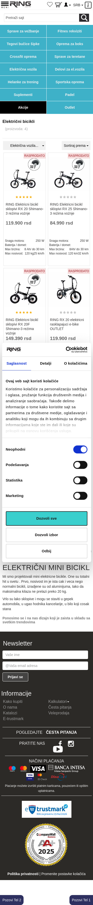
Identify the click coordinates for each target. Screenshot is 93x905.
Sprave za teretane (69, 57)
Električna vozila (23, 69)
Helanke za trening (23, 82)
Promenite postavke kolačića (63, 874)
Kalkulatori (58, 701)
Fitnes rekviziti (70, 31)
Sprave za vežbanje (23, 31)
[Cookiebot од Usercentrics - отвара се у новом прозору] (66, 349)
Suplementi (23, 95)
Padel (69, 95)
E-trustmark (13, 719)
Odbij (46, 551)
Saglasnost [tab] (16, 363)
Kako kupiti (12, 701)
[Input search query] (41, 18)
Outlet (70, 107)
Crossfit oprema (23, 57)
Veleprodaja (58, 713)
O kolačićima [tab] (75, 363)
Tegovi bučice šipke (23, 44)
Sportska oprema (70, 82)
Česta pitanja (59, 707)
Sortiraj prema (76, 146)
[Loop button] (84, 18)
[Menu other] (89, 5)
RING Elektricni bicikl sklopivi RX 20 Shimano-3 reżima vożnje (25, 208)
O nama (10, 707)
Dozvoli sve (46, 518)
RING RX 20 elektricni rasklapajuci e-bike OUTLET (67, 324)
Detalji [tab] (46, 363)
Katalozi (10, 713)
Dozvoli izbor (46, 535)
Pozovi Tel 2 (11, 900)
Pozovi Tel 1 (81, 900)
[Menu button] (4, 4)
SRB (78, 5)
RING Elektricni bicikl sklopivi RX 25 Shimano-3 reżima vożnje (69, 208)
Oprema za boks (69, 44)
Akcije (23, 107)
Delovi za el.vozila (70, 69)
